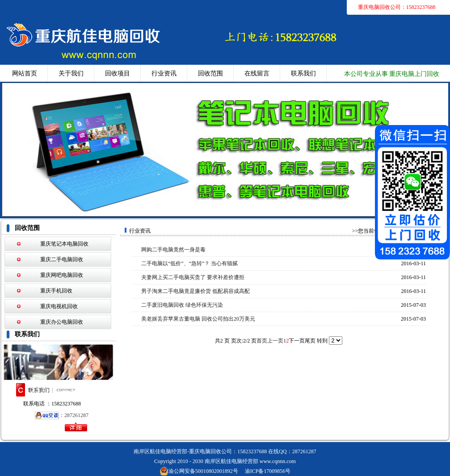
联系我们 (303, 73)
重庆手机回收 (56, 291)
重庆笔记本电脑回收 (64, 244)
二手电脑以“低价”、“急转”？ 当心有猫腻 (189, 263)
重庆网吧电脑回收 (61, 275)
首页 (262, 341)
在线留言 (256, 73)
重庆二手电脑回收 (61, 259)
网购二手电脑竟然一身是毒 (173, 249)
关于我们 (71, 73)
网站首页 (24, 73)
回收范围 (210, 73)
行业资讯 (164, 73)
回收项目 (117, 73)
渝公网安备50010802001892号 (199, 471)
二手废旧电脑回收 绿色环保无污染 (182, 305)
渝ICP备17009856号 (268, 471)
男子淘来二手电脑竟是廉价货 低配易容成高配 (195, 291)
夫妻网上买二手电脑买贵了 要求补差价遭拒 (192, 277)
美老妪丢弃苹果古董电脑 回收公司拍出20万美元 (198, 319)
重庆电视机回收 (59, 306)
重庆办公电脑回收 (61, 322)
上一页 (275, 341)
